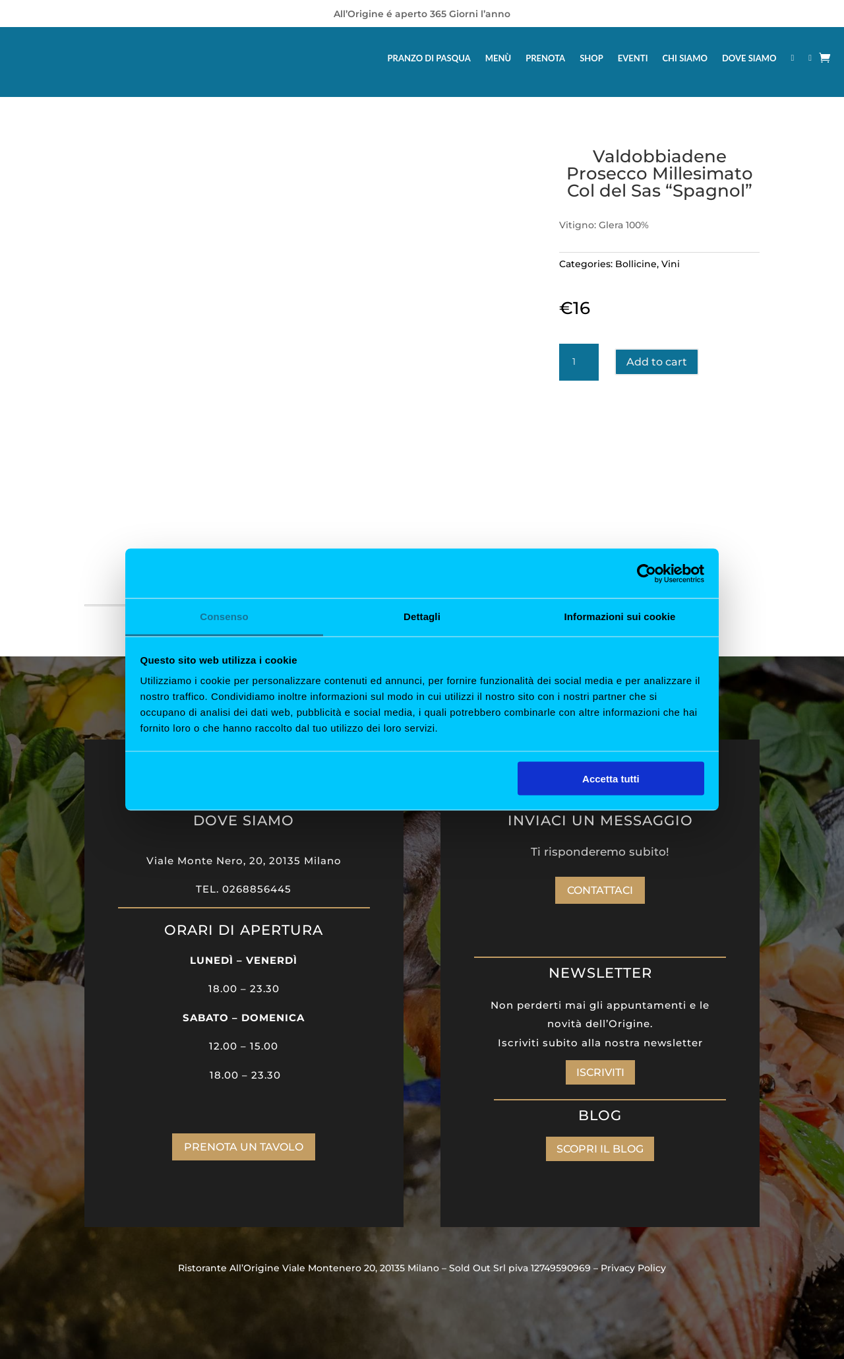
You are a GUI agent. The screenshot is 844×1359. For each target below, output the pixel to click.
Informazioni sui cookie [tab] (620, 616)
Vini (670, 264)
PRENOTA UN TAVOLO (243, 1147)
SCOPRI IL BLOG (600, 1149)
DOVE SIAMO (749, 58)
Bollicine (636, 264)
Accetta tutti (611, 778)
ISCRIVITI (600, 1072)
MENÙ (498, 58)
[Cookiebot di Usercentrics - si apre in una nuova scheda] (646, 573)
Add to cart (656, 362)
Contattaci (600, 890)
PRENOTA (545, 58)
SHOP (591, 58)
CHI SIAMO (685, 58)
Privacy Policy (633, 1268)
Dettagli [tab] (422, 616)
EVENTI (633, 58)
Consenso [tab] (224, 616)
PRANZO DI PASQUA (429, 58)
